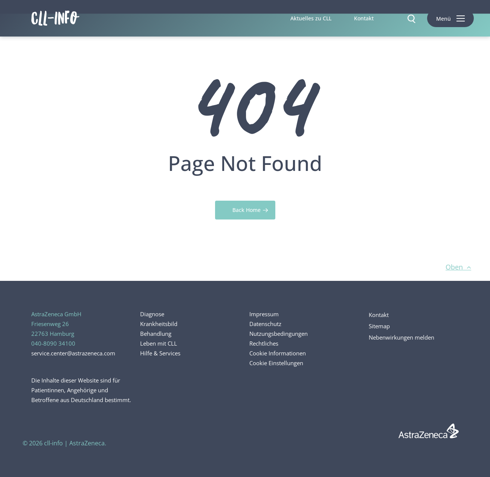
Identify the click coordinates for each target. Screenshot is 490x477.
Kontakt (379, 315)
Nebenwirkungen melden (401, 337)
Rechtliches (263, 343)
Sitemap (379, 326)
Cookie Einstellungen (276, 363)
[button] (450, 18)
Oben (458, 266)
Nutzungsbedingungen (278, 333)
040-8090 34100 (53, 343)
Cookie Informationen (277, 353)
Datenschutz (265, 324)
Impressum (264, 314)
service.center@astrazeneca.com (73, 353)
